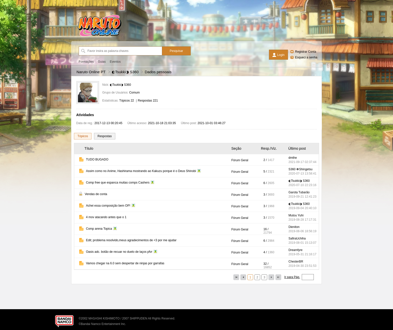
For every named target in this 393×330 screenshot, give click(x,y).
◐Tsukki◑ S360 (125, 72)
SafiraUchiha (297, 238)
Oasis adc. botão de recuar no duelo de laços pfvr (119, 252)
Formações (86, 61)
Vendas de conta (96, 194)
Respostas (104, 136)
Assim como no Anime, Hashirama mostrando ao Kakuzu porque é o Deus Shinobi (141, 171)
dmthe (292, 157)
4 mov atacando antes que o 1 (106, 217)
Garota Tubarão (299, 192)
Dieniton (294, 227)
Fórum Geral (239, 160)
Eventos (115, 61)
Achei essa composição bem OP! (108, 205)
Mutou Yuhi (296, 215)
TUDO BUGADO (97, 159)
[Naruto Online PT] (99, 36)
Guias (102, 61)
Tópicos (82, 136)
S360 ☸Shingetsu (300, 169)
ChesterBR (295, 261)
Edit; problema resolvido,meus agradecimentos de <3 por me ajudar (131, 240)
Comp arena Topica (99, 228)
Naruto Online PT (91, 72)
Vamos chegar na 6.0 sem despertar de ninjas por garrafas (125, 263)
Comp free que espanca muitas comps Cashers (117, 182)
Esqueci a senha (306, 57)
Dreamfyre (295, 250)
